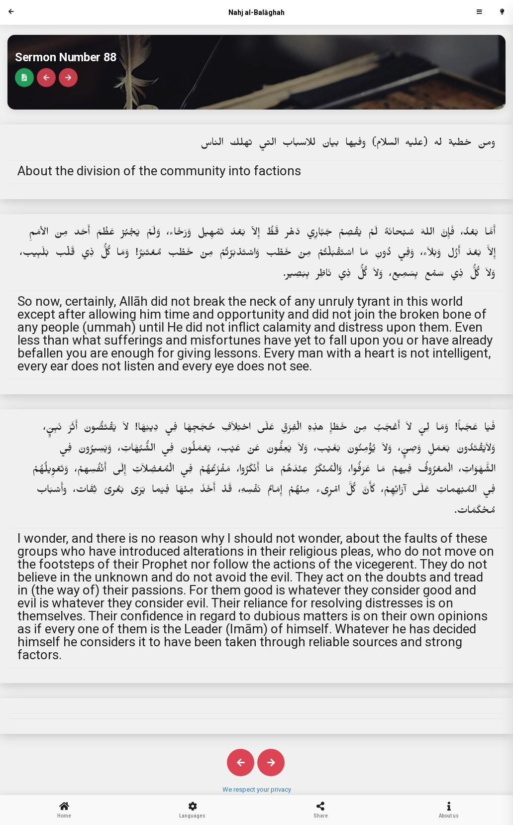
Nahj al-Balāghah (256, 12)
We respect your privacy (256, 789)
